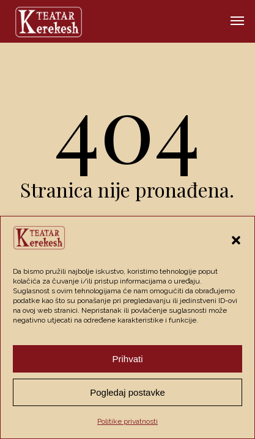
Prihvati (127, 359)
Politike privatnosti (127, 421)
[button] (236, 240)
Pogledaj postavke (127, 392)
